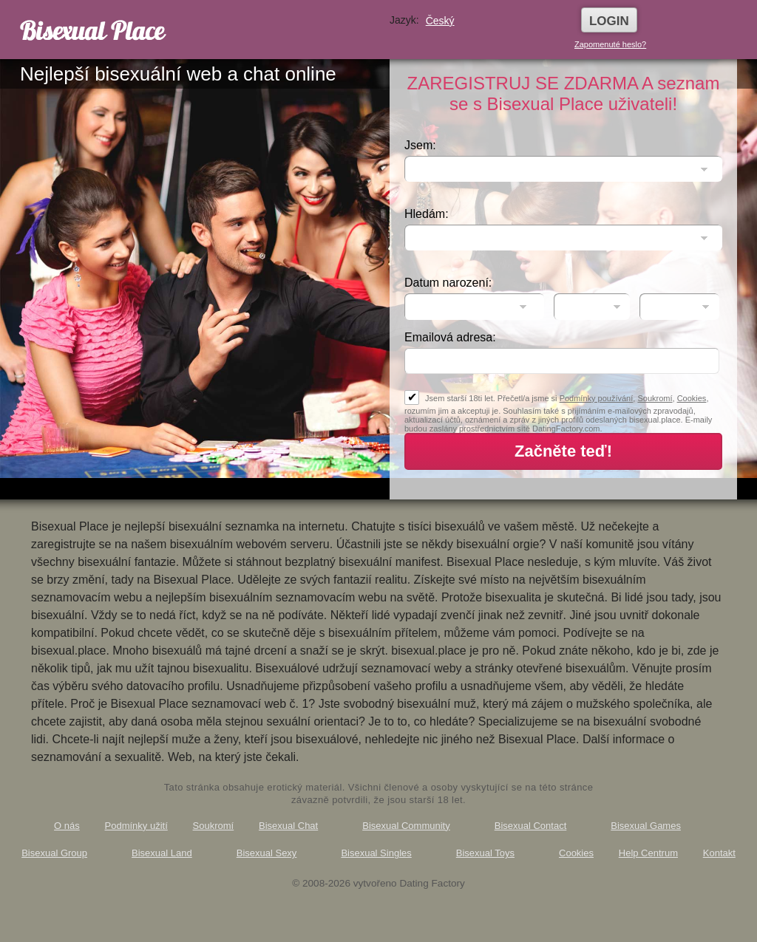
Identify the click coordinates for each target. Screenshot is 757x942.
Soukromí (654, 398)
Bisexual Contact (531, 825)
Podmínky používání (597, 398)
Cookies (692, 398)
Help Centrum (648, 853)
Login (609, 21)
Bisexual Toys (485, 853)
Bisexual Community (406, 825)
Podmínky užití (136, 825)
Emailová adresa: (450, 337)
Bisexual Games (646, 825)
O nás (67, 825)
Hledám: (426, 214)
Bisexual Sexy (267, 853)
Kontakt (719, 853)
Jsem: (420, 145)
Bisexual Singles (376, 853)
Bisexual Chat (288, 825)
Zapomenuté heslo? (610, 44)
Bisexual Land (162, 853)
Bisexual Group (54, 853)
